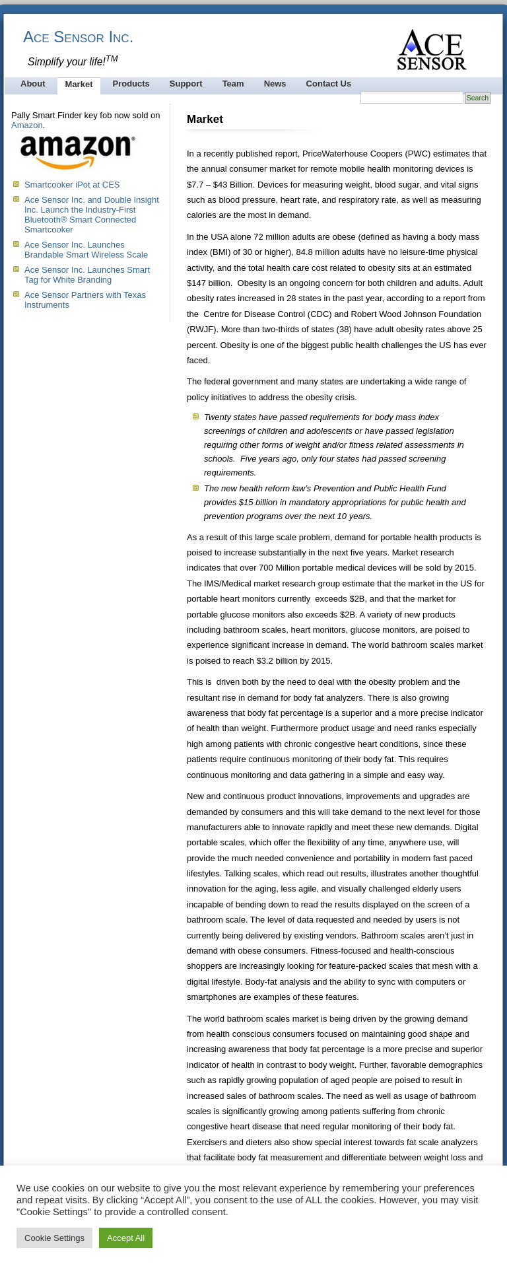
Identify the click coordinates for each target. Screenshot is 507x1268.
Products (130, 83)
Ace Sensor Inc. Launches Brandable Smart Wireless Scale (86, 250)
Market (79, 84)
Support (186, 83)
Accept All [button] (126, 1238)
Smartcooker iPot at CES (72, 185)
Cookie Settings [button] (54, 1238)
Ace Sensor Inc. (78, 37)
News (275, 83)
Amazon (27, 125)
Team (233, 83)
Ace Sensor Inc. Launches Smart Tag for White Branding (87, 275)
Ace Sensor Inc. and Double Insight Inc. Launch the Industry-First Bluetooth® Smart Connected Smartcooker (91, 214)
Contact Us (329, 83)
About (33, 83)
